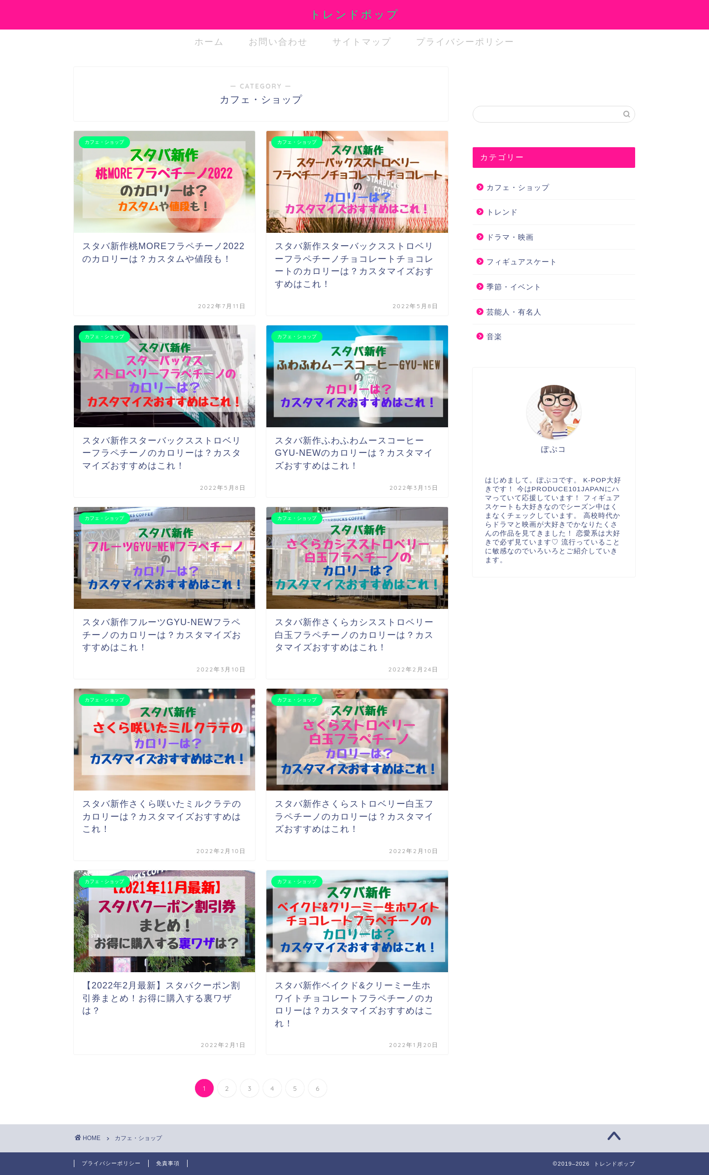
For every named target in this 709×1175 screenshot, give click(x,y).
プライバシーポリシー (465, 41)
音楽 (494, 336)
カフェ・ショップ (517, 187)
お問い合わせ (278, 41)
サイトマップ (361, 41)
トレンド (502, 212)
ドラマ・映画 (510, 237)
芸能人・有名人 (514, 312)
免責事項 (168, 1163)
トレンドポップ (354, 14)
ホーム (209, 41)
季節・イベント (514, 287)
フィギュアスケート (521, 261)
